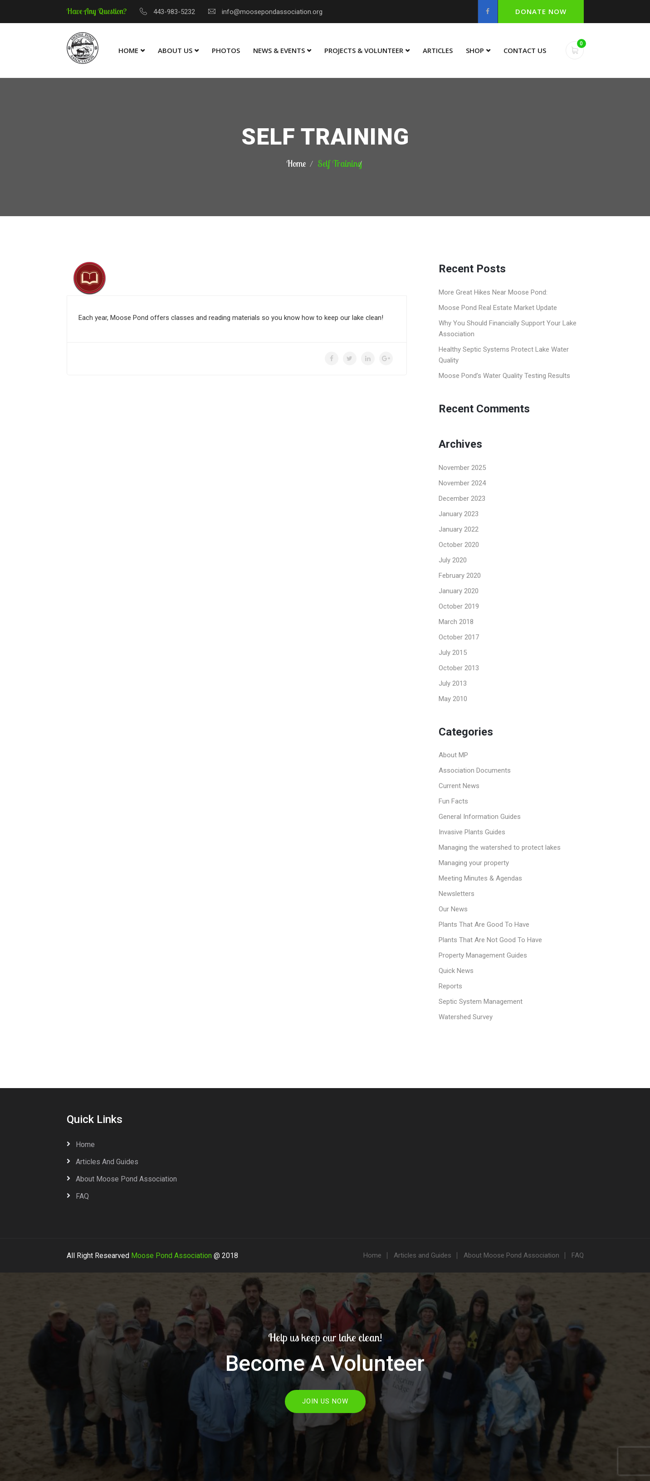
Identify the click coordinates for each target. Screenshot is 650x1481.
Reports (450, 986)
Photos (226, 50)
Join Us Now (325, 1401)
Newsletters (456, 894)
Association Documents (475, 770)
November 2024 (462, 483)
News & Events (279, 50)
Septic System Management (481, 1001)
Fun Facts (453, 801)
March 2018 (456, 622)
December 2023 (462, 498)
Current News (459, 786)
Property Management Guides (483, 955)
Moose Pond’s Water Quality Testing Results (504, 376)
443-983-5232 (174, 12)
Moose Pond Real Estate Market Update (498, 308)
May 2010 (453, 699)
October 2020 (459, 545)
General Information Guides (480, 817)
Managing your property (474, 863)
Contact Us (524, 50)
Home (128, 50)
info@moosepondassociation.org (272, 12)
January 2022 (459, 529)
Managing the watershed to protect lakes (500, 847)
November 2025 (462, 468)
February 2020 (460, 575)
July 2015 (453, 653)
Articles (438, 50)
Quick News (456, 971)
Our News (453, 909)
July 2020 (453, 560)
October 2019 (459, 606)
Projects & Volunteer (363, 50)
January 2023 (459, 514)
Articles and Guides (107, 1161)
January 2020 (459, 591)
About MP (453, 755)
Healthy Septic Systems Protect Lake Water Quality (504, 354)
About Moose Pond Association (126, 1179)
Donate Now (541, 11)
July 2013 (453, 683)
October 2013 (459, 668)
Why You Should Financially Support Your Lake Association (508, 328)
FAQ (82, 1196)
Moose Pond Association (171, 1255)
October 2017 (459, 637)
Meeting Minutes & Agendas (480, 878)
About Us (175, 50)
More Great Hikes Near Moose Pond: (493, 292)
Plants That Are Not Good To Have (490, 940)
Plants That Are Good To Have (484, 924)
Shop (475, 50)
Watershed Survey (466, 1017)
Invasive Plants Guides (472, 832)
